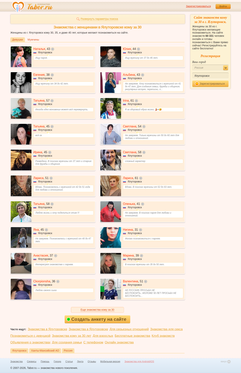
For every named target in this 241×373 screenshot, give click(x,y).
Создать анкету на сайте (96, 319)
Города (57, 361)
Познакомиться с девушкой (30, 336)
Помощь (45, 361)
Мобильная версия (110, 361)
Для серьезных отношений (129, 329)
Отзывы (92, 361)
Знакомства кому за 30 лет (71, 336)
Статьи (69, 361)
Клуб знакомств (163, 336)
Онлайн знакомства (119, 342)
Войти (223, 6)
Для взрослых (103, 336)
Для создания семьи (67, 342)
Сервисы (31, 361)
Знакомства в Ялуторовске (47, 329)
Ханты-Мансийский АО (45, 350)
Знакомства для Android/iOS (139, 361)
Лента (80, 361)
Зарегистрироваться (198, 6)
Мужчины (33, 39)
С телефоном (93, 342)
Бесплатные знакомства (132, 336)
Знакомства (16, 361)
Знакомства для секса (166, 329)
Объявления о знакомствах (30, 342)
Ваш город (199, 62)
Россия (68, 350)
